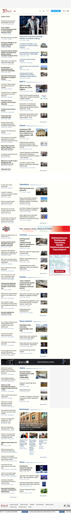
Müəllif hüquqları (49, 504)
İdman (22, 462)
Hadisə (22, 368)
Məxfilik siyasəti (22, 507)
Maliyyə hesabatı (24, 504)
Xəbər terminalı (56, 11)
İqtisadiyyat (24, 184)
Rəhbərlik (32, 504)
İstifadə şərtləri (13, 507)
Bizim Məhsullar (40, 504)
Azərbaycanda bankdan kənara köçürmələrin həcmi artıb (48, 511)
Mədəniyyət (24, 409)
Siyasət (22, 125)
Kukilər (30, 507)
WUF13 (22, 82)
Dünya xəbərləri (26, 321)
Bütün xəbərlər (43, 122)
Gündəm (23, 277)
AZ (47, 10)
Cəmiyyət (23, 235)
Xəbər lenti (5, 17)
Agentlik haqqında (14, 504)
